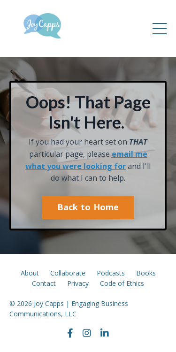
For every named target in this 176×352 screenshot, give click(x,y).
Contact (44, 283)
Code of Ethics (122, 283)
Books (146, 272)
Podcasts (111, 272)
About (30, 272)
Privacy (78, 283)
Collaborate (67, 272)
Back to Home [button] (88, 207)
